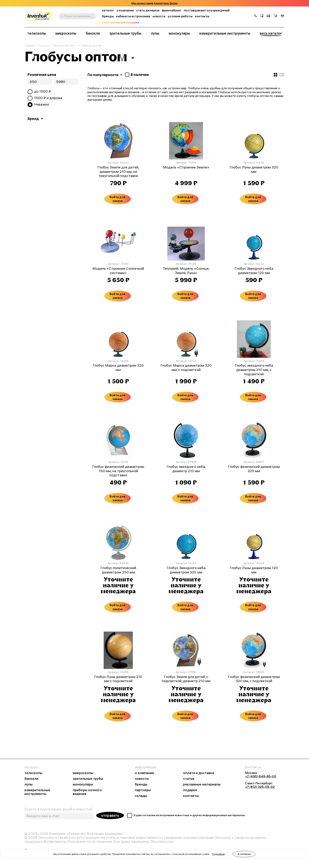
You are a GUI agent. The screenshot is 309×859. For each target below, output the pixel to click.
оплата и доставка (198, 773)
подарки (190, 790)
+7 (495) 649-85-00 (260, 776)
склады (141, 796)
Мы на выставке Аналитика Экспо (154, 3)
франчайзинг (171, 10)
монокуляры (179, 33)
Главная (29, 45)
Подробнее (218, 854)
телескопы (36, 33)
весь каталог (271, 33)
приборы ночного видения (87, 792)
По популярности (105, 75)
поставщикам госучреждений (207, 10)
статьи (188, 779)
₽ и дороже (48, 98)
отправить (110, 815)
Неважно (41, 104)
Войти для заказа (117, 199)
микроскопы (65, 33)
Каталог (43, 45)
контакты (202, 16)
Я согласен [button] (244, 854)
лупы (155, 33)
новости (159, 16)
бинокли (93, 33)
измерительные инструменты (224, 33)
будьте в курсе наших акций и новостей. (58, 809)
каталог (108, 10)
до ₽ (42, 91)
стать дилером (147, 10)
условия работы (180, 16)
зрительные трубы (125, 33)
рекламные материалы (202, 784)
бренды (108, 16)
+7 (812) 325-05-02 (260, 787)
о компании (125, 10)
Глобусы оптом (91, 45)
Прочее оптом (64, 45)
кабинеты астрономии (133, 16)
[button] (255, 16)
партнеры (143, 790)
